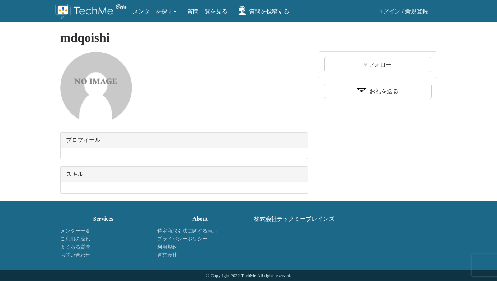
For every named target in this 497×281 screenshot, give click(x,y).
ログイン (389, 11)
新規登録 (416, 11)
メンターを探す (155, 11)
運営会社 (167, 255)
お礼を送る (377, 91)
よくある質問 (75, 247)
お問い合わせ (75, 255)
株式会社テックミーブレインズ (294, 219)
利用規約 (167, 247)
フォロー (378, 65)
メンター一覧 (75, 231)
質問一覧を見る (207, 11)
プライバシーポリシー (182, 239)
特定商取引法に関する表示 (187, 231)
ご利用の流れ (75, 239)
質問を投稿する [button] (269, 11)
